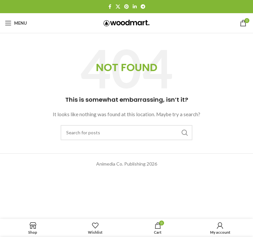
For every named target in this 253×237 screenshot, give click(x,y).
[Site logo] (126, 22)
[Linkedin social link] (135, 6)
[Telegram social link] (143, 6)
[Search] (126, 132)
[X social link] (118, 6)
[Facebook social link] (110, 6)
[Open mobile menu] (16, 23)
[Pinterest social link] (126, 6)
